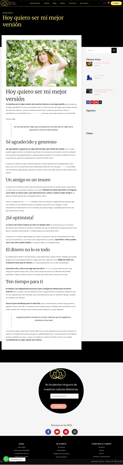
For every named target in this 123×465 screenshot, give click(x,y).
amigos (27, 202)
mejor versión (36, 113)
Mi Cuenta (84, 3)
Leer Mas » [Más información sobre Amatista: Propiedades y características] (97, 94)
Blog (54, 3)
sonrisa (63, 167)
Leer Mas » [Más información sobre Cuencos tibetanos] (97, 65)
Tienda (46, 3)
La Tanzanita (99, 75)
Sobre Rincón (35, 3)
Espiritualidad (8, 13)
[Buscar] (114, 50)
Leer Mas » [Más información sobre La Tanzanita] (97, 78)
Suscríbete (58, 406)
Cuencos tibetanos (102, 63)
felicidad (48, 268)
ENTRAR (115, 3)
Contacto (72, 3)
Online (62, 3)
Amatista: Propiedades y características (104, 91)
